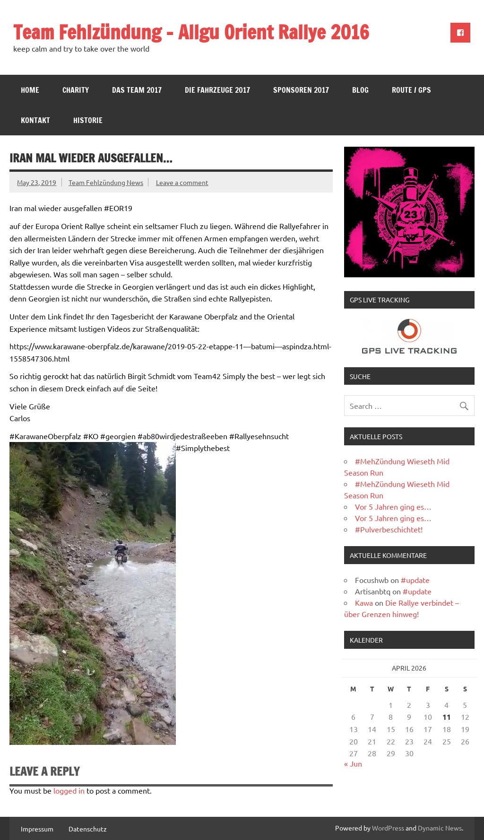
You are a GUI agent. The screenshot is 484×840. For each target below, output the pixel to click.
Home (30, 90)
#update (415, 579)
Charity (75, 90)
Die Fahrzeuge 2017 (217, 90)
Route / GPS (411, 90)
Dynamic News (440, 827)
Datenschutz (88, 828)
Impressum (37, 828)
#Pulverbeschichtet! (389, 529)
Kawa (364, 602)
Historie (88, 120)
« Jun (353, 763)
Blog (360, 90)
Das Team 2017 (137, 90)
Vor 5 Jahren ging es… (393, 506)
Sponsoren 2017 (301, 90)
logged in (69, 790)
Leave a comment (182, 182)
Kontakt (35, 120)
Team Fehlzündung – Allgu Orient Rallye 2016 (191, 31)
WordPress (388, 827)
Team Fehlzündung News (106, 182)
